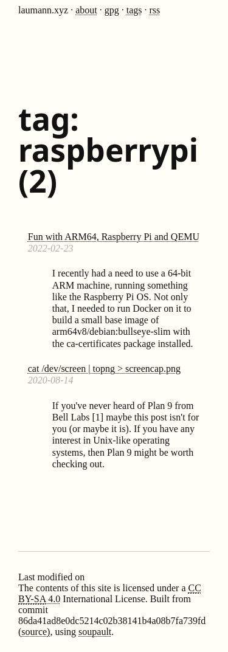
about (86, 10)
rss (155, 10)
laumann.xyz (43, 10)
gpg (112, 10)
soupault (94, 631)
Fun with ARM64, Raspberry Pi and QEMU (113, 237)
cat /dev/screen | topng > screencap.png (104, 368)
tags (134, 10)
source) (35, 631)
